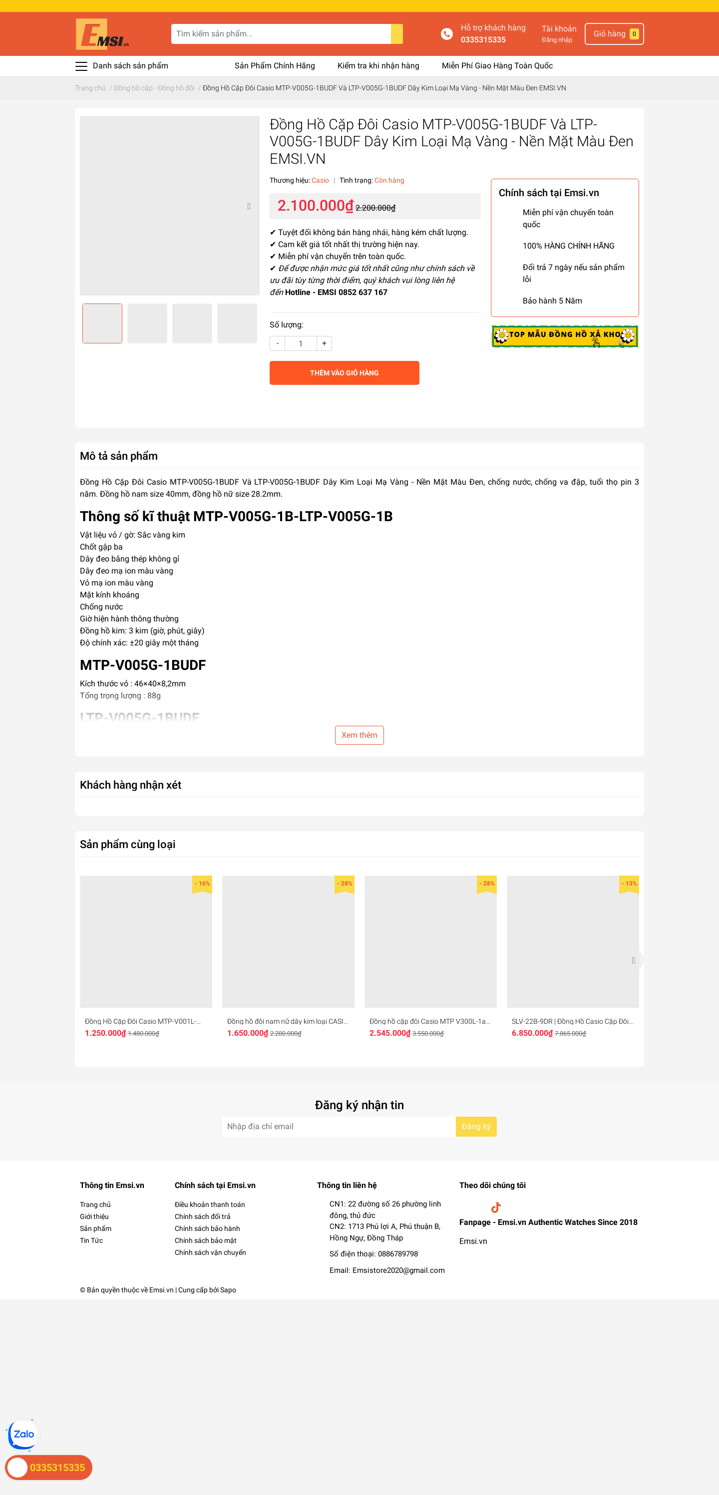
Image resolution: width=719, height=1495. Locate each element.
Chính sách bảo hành (207, 1228)
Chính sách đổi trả (203, 1216)
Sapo (228, 1290)
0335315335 (483, 39)
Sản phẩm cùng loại (128, 844)
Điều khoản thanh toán (210, 1204)
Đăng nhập (557, 39)
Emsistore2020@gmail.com (399, 1270)
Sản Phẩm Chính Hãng (275, 65)
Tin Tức (91, 1240)
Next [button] (249, 206)
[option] (170, 206)
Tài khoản (559, 28)
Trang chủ (95, 1204)
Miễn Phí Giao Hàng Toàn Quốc (497, 65)
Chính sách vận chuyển (210, 1252)
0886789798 (398, 1253)
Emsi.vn (473, 1241)
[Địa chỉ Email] (359, 1127)
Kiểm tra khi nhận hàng (378, 65)
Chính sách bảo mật (206, 1240)
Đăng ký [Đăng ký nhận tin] (476, 1126)
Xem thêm (359, 735)
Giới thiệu (94, 1216)
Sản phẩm (95, 1228)
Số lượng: (287, 324)
